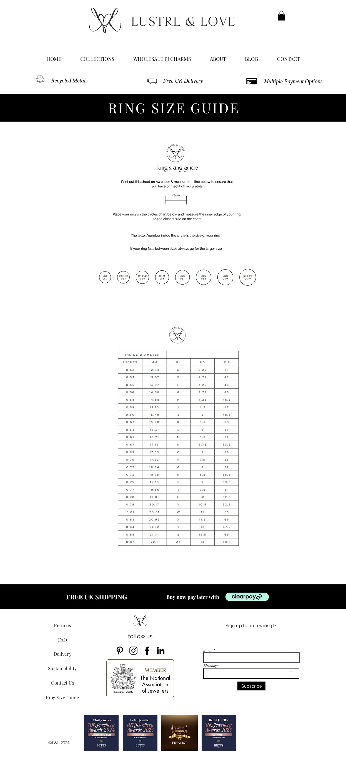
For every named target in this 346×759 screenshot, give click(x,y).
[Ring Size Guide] (62, 697)
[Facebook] (147, 650)
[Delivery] (62, 653)
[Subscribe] (251, 686)
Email (207, 650)
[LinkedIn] (160, 650)
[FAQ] (62, 639)
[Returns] (62, 625)
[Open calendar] (291, 673)
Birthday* (213, 666)
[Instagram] (133, 650)
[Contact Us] (62, 682)
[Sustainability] (62, 668)
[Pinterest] (119, 650)
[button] (281, 16)
